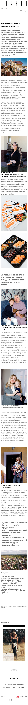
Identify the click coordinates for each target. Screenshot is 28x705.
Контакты (14, 678)
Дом (7, 19)
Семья (11, 19)
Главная (3, 19)
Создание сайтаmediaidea (23, 697)
